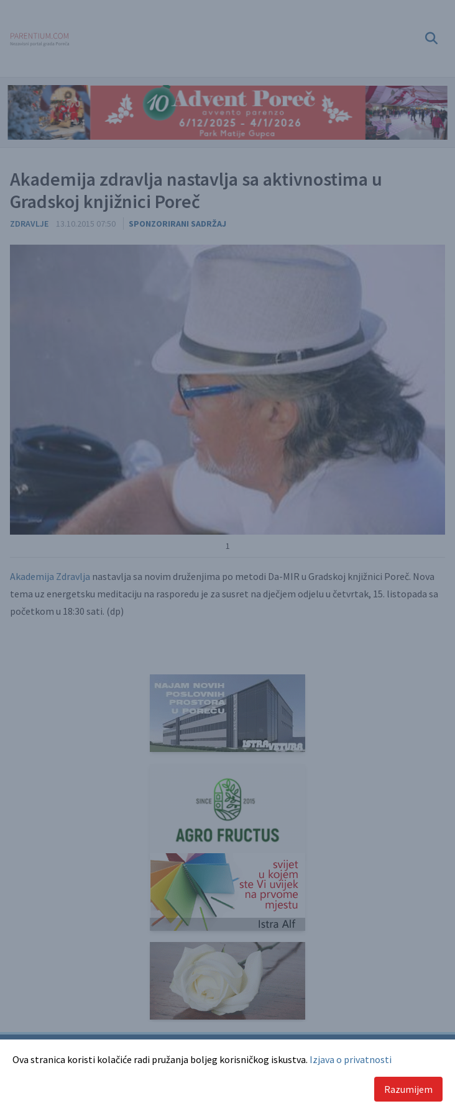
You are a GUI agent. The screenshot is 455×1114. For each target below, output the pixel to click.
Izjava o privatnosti (351, 1059)
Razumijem (408, 1089)
